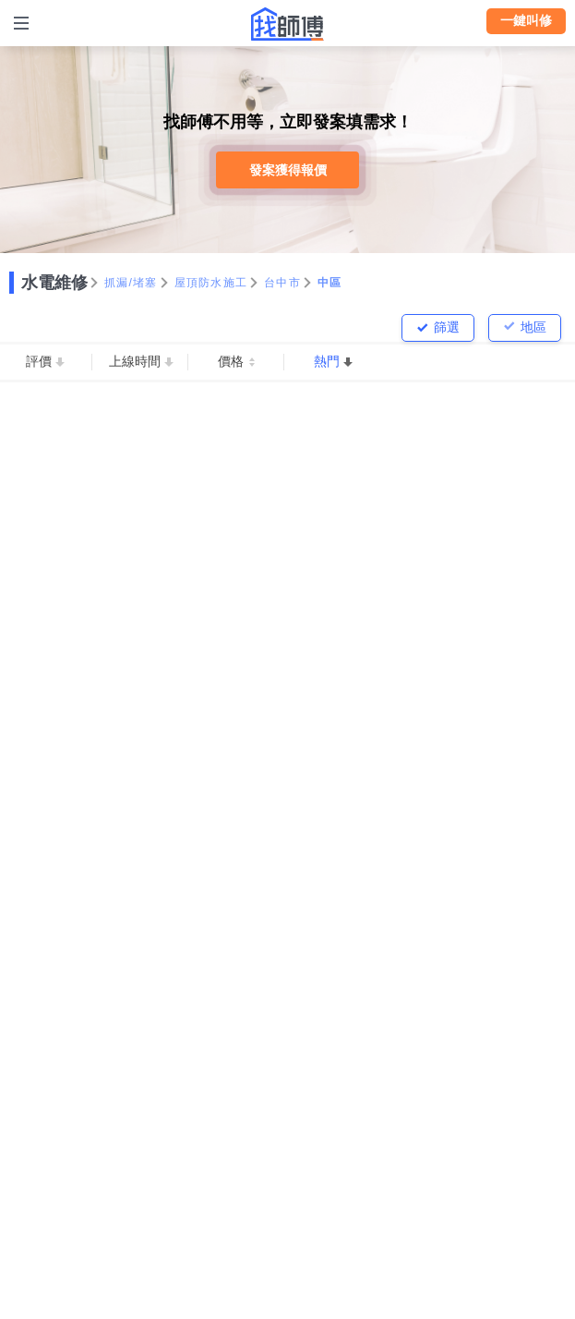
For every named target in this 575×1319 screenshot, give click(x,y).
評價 (39, 361)
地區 (533, 327)
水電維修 (54, 282)
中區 (329, 282)
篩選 (447, 327)
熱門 (327, 361)
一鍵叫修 (526, 20)
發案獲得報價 (288, 170)
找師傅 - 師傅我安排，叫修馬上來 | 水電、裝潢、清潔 (288, 24)
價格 (231, 361)
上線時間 (135, 361)
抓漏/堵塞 (131, 282)
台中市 (282, 282)
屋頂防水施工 (211, 282)
